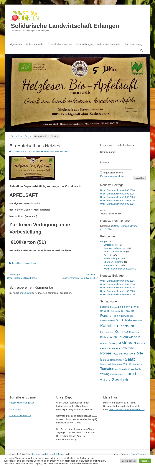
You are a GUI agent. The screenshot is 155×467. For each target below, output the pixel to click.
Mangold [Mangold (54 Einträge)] (115, 343)
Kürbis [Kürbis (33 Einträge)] (104, 337)
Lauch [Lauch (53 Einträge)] (112, 337)
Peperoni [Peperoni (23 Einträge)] (116, 348)
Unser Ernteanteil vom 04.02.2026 (117, 203)
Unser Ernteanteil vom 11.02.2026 (117, 200)
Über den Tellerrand (114, 262)
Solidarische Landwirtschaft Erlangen (65, 26)
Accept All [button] (145, 461)
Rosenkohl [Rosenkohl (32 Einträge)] (128, 353)
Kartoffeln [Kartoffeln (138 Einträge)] (109, 325)
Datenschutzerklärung (20, 415)
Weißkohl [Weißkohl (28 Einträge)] (136, 369)
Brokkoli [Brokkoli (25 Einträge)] (135, 306)
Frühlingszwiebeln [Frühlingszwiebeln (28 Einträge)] (123, 315)
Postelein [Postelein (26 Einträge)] (117, 353)
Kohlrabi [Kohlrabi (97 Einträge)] (122, 331)
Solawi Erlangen (112, 258)
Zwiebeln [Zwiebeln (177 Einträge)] (121, 379)
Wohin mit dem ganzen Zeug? (119, 268)
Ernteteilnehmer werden (60, 44)
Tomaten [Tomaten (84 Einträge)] (107, 369)
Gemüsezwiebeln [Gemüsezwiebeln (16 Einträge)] (107, 321)
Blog (28, 136)
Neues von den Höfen (26, 263)
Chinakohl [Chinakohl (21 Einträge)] (105, 311)
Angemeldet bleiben (113, 172)
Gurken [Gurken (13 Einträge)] (139, 321)
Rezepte (108, 255)
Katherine (35, 151)
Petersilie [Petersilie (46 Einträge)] (128, 348)
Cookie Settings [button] (129, 461)
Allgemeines (15, 44)
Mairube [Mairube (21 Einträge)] (104, 343)
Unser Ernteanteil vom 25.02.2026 (117, 193)
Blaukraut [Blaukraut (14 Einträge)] (113, 307)
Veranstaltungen (84, 44)
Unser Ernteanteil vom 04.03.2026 (117, 190)
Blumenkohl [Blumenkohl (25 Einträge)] (124, 306)
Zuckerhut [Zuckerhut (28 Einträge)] (105, 380)
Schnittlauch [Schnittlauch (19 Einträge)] (106, 364)
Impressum (15, 409)
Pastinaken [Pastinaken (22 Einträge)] (105, 348)
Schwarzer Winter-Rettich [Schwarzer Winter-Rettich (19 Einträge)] (124, 364)
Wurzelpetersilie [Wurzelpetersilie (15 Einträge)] (116, 374)
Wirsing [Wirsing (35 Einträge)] (104, 374)
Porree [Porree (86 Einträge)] (105, 353)
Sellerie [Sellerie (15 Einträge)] (139, 364)
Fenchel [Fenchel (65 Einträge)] (106, 315)
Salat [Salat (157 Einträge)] (130, 359)
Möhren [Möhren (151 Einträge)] (129, 342)
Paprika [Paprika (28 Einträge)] (141, 343)
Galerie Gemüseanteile (108, 44)
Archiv (103, 210)
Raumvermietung (133, 44)
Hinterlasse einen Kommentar (57, 151)
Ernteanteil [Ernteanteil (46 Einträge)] (128, 310)
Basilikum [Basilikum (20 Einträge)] (104, 307)
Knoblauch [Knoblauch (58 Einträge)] (126, 326)
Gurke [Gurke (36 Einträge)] (132, 320)
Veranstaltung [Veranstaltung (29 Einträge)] (122, 369)
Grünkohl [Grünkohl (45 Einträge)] (121, 320)
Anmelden (139, 178)
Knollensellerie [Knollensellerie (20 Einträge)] (107, 332)
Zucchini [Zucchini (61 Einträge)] (130, 374)
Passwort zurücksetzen (112, 176)
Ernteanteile (110, 244)
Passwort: (105, 162)
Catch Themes (138, 454)
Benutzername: (108, 152)
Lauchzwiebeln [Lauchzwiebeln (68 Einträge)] (129, 337)
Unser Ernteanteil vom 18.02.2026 (117, 197)
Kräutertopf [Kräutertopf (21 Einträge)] (134, 332)
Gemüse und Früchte (114, 248)
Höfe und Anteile (34, 44)
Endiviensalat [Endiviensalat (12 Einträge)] (115, 311)
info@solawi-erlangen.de (21, 402)
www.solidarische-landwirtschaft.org (127, 409)
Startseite (16, 136)
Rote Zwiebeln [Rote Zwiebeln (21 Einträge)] (117, 360)
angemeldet (25, 293)
